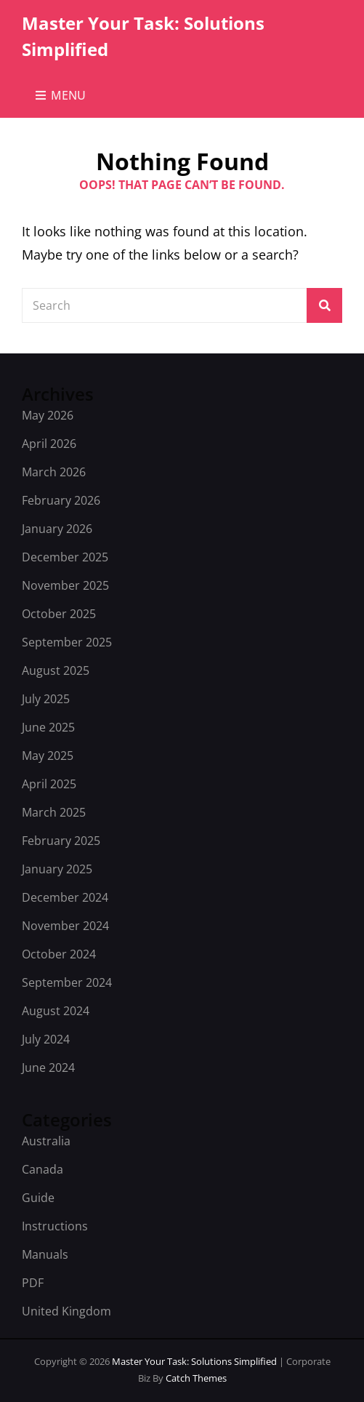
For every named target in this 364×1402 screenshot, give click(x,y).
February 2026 (61, 500)
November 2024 (65, 926)
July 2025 (46, 699)
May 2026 (47, 415)
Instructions (55, 1226)
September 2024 (67, 982)
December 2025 (65, 557)
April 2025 (49, 784)
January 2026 (57, 529)
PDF (33, 1283)
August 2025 (55, 670)
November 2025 (65, 585)
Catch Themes (196, 1378)
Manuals (45, 1254)
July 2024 (46, 1039)
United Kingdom (66, 1311)
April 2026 (49, 444)
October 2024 (59, 954)
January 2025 (57, 869)
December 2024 (65, 897)
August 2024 (55, 1011)
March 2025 (54, 812)
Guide (38, 1198)
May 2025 (47, 756)
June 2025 (48, 727)
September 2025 (67, 642)
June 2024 (48, 1067)
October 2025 (59, 614)
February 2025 (61, 841)
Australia (46, 1141)
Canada (42, 1169)
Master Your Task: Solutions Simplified (195, 1361)
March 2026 (54, 472)
